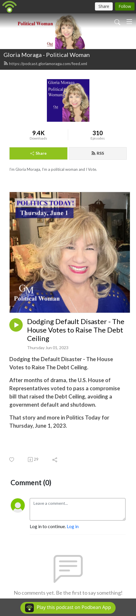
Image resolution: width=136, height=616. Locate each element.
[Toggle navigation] (129, 21)
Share (38, 153)
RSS (97, 153)
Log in (73, 526)
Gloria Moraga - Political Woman (46, 54)
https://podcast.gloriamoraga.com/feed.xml (45, 63)
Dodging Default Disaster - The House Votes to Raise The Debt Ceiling (75, 329)
